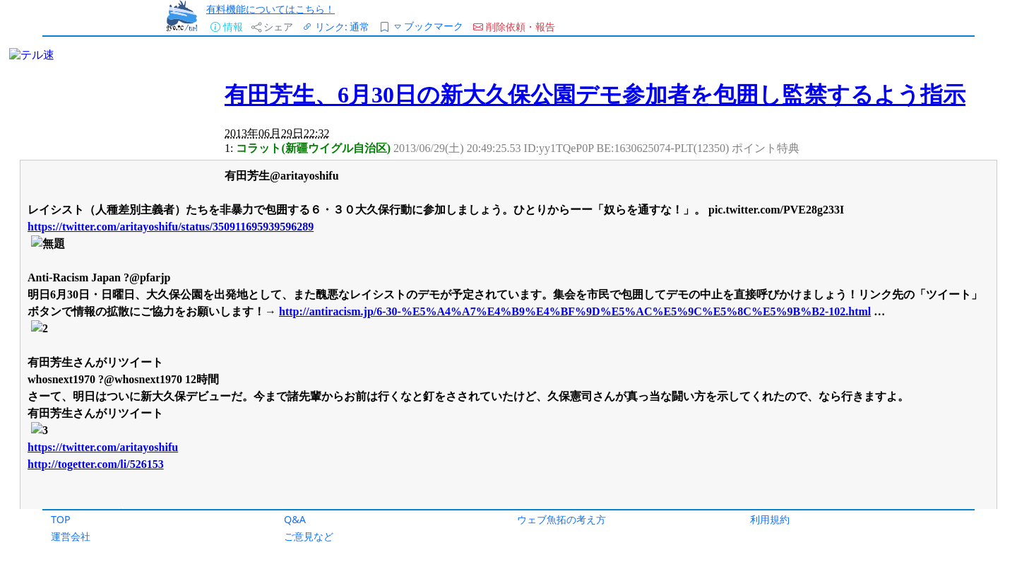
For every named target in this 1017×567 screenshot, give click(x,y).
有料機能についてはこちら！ (270, 9)
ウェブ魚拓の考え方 (561, 519)
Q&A (295, 519)
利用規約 (770, 519)
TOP (61, 519)
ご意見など (308, 536)
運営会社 (70, 536)
